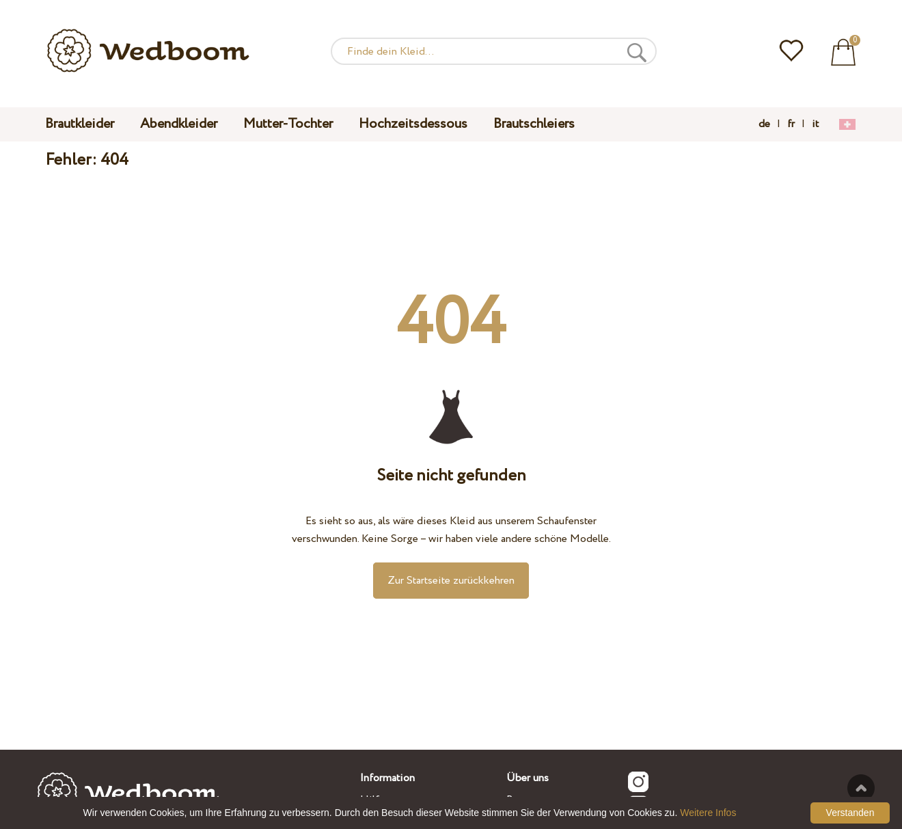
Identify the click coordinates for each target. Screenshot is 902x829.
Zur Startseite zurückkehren (451, 580)
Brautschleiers (534, 124)
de (764, 124)
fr (791, 124)
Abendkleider (178, 124)
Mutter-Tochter (288, 124)
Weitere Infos (708, 812)
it (815, 124)
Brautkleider (79, 124)
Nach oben (861, 788)
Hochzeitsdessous (413, 124)
